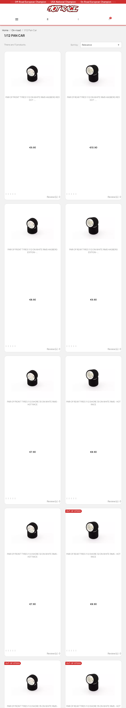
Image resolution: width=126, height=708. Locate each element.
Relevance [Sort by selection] (101, 45)
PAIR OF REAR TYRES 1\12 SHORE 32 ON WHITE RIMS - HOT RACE (93, 555)
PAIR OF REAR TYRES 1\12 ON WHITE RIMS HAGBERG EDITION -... (93, 251)
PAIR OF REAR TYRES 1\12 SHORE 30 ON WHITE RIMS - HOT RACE (93, 403)
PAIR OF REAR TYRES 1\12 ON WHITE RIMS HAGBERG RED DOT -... (93, 98)
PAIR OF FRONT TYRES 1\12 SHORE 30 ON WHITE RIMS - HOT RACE (32, 403)
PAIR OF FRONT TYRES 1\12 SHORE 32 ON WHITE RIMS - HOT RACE (32, 555)
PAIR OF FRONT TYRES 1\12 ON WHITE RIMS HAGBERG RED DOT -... (32, 98)
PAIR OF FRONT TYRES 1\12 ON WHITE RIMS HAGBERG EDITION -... (32, 251)
